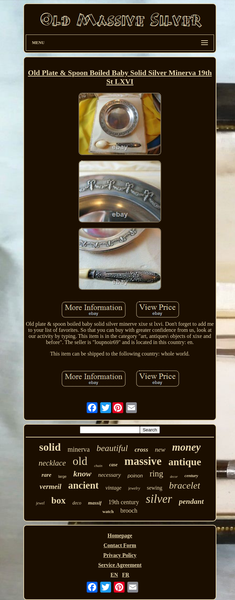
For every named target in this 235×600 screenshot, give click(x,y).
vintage (113, 488)
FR (125, 575)
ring (156, 473)
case (113, 464)
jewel (40, 503)
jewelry (134, 488)
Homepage (120, 535)
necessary (109, 475)
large (62, 476)
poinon (135, 475)
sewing (154, 488)
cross (141, 449)
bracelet (184, 485)
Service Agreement (120, 565)
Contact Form (120, 545)
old (79, 461)
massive (143, 461)
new (160, 449)
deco (76, 503)
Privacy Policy (119, 555)
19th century (123, 502)
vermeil (50, 487)
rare (46, 475)
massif (95, 503)
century (191, 475)
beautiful (112, 448)
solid (50, 447)
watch (107, 511)
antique (184, 461)
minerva (78, 449)
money (186, 447)
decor (174, 476)
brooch (129, 510)
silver (159, 499)
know (82, 473)
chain (98, 466)
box (58, 500)
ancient (83, 485)
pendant (191, 501)
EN (114, 575)
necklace (52, 463)
